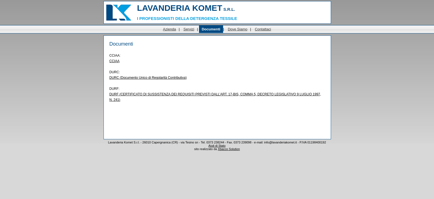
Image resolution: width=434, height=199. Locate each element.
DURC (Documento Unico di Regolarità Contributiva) (148, 78)
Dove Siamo (237, 29)
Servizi (189, 29)
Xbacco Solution (229, 149)
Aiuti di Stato (217, 145)
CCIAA (114, 61)
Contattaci (263, 29)
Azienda (169, 29)
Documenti (211, 29)
